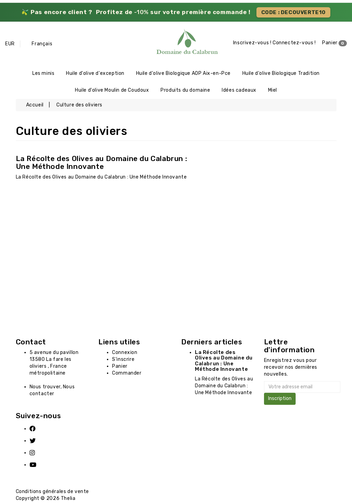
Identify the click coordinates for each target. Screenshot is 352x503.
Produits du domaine (185, 91)
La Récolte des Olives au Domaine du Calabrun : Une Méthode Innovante (101, 163)
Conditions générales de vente (52, 492)
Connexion (124, 353)
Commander (126, 374)
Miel (272, 91)
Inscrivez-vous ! (252, 43)
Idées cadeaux (239, 91)
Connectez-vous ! (294, 43)
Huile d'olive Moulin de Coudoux (112, 91)
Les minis (43, 74)
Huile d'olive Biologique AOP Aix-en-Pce (183, 74)
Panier (334, 43)
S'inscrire (123, 360)
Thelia (68, 499)
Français (42, 44)
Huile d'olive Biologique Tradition (281, 74)
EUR (10, 44)
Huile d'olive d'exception (95, 74)
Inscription (280, 399)
